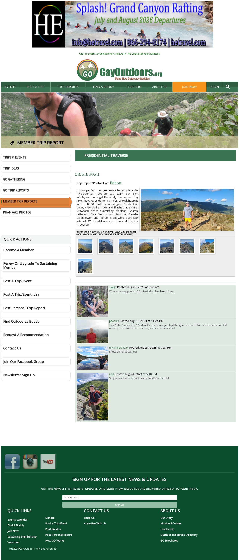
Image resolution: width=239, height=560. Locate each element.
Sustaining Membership (22, 536)
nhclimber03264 (118, 347)
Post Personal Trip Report (24, 308)
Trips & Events (14, 157)
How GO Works (54, 540)
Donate (50, 518)
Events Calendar (17, 519)
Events (10, 87)
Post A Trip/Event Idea (21, 294)
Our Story (166, 518)
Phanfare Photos (17, 212)
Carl (111, 374)
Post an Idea (53, 529)
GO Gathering (14, 179)
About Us (159, 87)
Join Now (189, 87)
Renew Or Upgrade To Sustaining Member (30, 265)
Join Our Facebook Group (23, 361)
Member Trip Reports (20, 201)
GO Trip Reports (16, 190)
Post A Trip (35, 87)
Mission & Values (170, 523)
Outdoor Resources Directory (178, 535)
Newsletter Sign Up (19, 375)
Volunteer (13, 542)
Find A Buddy (15, 525)
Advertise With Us (95, 523)
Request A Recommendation (26, 335)
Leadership (167, 529)
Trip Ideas (11, 168)
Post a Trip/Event (56, 523)
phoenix (114, 321)
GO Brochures (169, 540)
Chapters (134, 87)
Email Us (89, 518)
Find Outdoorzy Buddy (21, 321)
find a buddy (103, 87)
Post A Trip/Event (17, 281)
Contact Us (12, 348)
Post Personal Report (58, 535)
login (214, 87)
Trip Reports (68, 87)
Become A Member (18, 250)
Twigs (112, 287)
